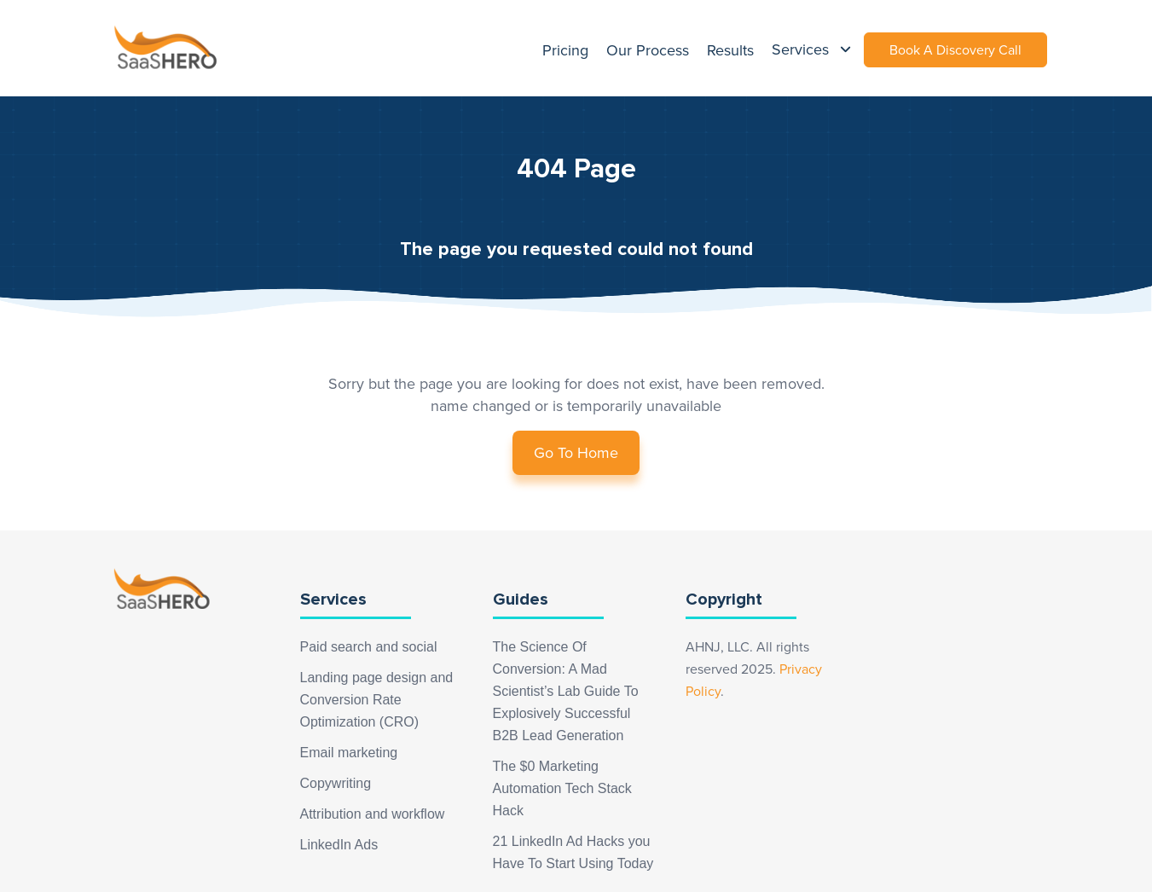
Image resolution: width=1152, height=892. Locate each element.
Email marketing (349, 752)
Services (802, 49)
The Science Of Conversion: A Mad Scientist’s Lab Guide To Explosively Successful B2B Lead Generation (566, 691)
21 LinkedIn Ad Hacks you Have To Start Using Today (573, 852)
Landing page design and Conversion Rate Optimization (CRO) (377, 699)
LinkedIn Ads (339, 844)
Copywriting (336, 783)
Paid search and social (368, 647)
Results (730, 50)
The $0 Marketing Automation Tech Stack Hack (562, 788)
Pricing (565, 50)
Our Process (647, 50)
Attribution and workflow (372, 814)
